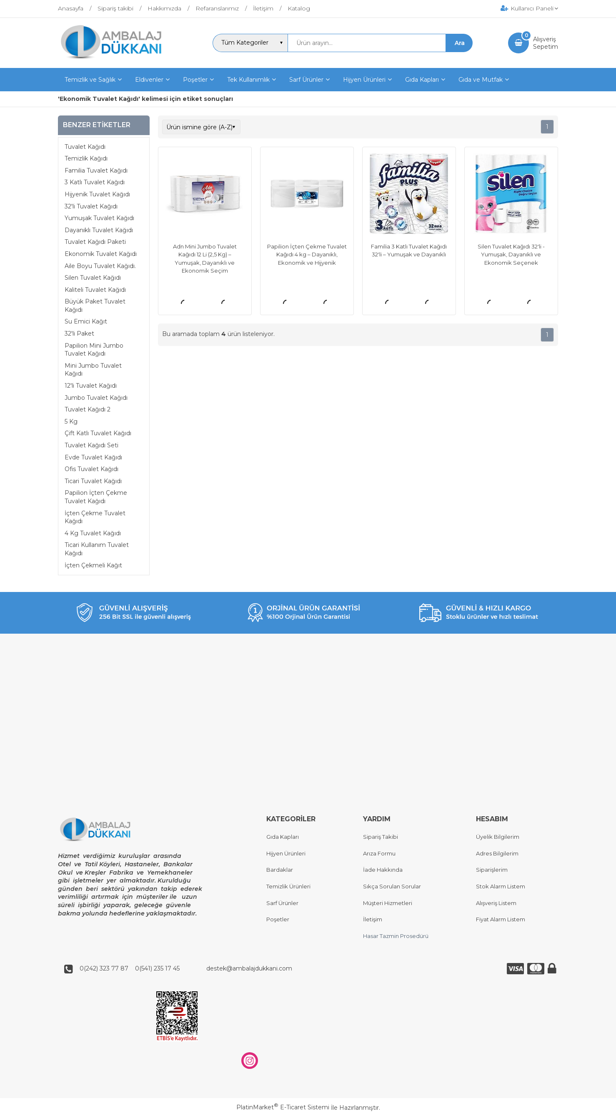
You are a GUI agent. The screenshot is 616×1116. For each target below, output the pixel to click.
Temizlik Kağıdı (86, 158)
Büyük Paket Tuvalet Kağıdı (95, 305)
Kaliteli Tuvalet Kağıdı (95, 289)
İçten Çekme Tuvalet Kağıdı (95, 517)
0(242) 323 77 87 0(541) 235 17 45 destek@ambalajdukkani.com (183, 968)
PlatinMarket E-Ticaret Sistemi (282, 1107)
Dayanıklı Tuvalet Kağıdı (99, 230)
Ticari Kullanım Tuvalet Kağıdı (97, 549)
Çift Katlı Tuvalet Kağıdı (98, 433)
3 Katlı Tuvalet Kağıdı (95, 182)
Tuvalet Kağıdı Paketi (95, 242)
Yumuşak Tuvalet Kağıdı (99, 218)
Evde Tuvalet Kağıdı (93, 457)
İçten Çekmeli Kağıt (93, 565)
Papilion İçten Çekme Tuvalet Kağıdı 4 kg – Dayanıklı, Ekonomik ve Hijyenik (307, 254)
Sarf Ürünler (282, 903)
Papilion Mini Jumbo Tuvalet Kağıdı (94, 350)
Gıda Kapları (282, 837)
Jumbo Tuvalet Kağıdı (96, 397)
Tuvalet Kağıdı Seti (91, 445)
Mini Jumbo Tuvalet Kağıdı (93, 370)
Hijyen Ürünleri (285, 853)
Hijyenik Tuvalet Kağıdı (97, 194)
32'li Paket (79, 333)
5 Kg (71, 421)
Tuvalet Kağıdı (85, 146)
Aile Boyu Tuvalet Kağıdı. (100, 266)
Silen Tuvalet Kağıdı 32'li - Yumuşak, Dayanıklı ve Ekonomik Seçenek (511, 254)
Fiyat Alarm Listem (500, 919)
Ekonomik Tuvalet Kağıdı (101, 254)
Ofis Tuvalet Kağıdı (91, 469)
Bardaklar (279, 870)
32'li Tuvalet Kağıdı (91, 206)
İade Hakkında (383, 870)
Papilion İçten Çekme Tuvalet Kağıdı (96, 497)
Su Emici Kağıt (86, 321)
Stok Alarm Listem (500, 886)
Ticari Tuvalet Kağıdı (93, 481)
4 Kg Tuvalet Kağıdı (93, 533)
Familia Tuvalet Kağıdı (96, 170)
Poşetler (277, 919)
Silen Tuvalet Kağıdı (93, 277)
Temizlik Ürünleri (288, 886)
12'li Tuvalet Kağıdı (91, 385)
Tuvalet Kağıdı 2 (87, 409)
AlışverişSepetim (545, 42)
